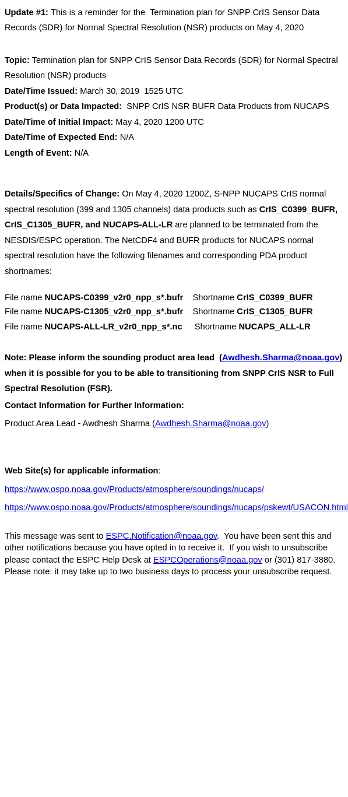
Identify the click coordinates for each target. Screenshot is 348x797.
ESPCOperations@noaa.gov (207, 559)
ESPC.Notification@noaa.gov (161, 535)
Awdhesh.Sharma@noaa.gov (280, 357)
